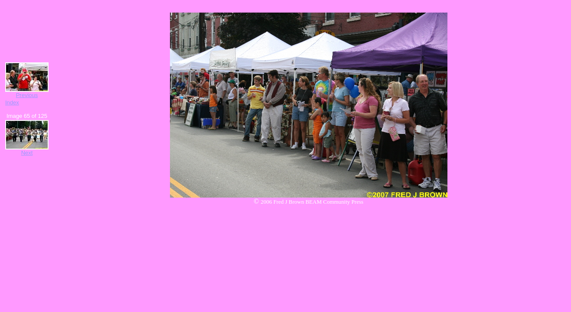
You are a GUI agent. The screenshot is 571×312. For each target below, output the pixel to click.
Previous (27, 95)
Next (27, 153)
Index (12, 102)
